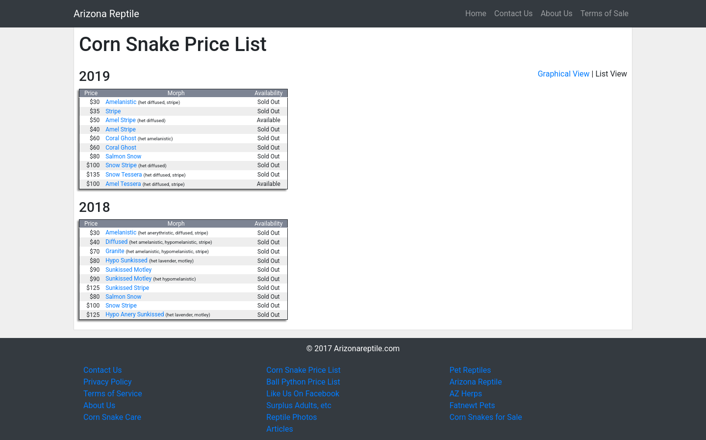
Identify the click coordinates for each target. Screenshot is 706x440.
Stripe (113, 111)
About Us (557, 13)
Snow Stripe (121, 165)
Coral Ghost (120, 138)
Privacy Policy (107, 382)
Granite (114, 251)
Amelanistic (120, 102)
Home (475, 13)
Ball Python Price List (303, 382)
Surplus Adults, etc (298, 405)
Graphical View (564, 73)
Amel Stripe (120, 120)
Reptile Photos (291, 417)
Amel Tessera (123, 184)
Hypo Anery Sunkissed (134, 314)
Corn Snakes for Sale (486, 417)
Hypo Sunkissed (126, 260)
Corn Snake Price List (303, 370)
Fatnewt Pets (472, 405)
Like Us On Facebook (302, 393)
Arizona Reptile (106, 14)
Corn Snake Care (112, 417)
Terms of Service (112, 393)
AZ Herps (466, 393)
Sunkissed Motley (128, 269)
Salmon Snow (123, 156)
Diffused (116, 241)
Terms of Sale (604, 13)
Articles (279, 429)
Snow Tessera (123, 174)
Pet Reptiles (470, 370)
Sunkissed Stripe (127, 288)
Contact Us (513, 13)
